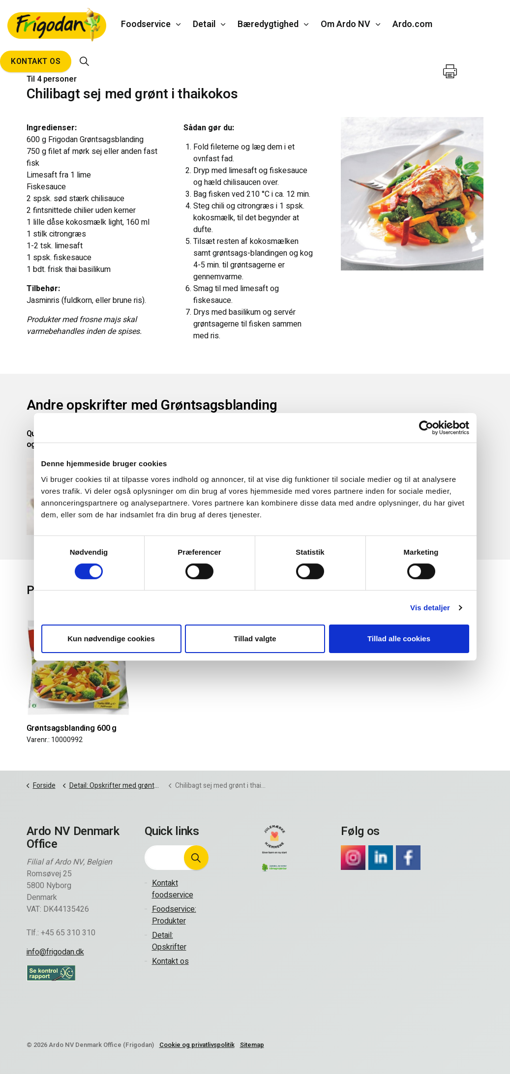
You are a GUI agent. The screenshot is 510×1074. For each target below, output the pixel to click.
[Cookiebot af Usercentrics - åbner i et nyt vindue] (426, 427)
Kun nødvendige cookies (111, 638)
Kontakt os (35, 61)
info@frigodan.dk (55, 952)
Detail (204, 24)
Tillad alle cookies (398, 638)
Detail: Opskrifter (169, 941)
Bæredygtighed (268, 24)
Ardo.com (412, 24)
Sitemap (252, 1044)
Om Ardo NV (345, 24)
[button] (196, 857)
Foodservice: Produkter (174, 915)
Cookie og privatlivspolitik (197, 1044)
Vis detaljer (430, 607)
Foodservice (146, 24)
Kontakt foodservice (172, 889)
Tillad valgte (255, 638)
